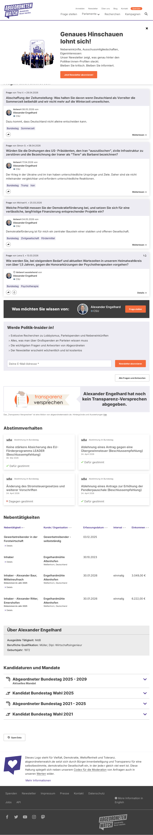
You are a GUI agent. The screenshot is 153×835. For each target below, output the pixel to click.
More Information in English (129, 800)
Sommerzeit (27, 128)
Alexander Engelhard (25, 112)
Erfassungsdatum (95, 527)
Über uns (105, 8)
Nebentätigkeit (14, 527)
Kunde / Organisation (58, 527)
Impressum (48, 793)
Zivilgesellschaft (30, 238)
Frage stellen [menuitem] (69, 14)
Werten (41, 773)
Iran (33, 185)
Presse (64, 793)
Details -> (142, 292)
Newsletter (93, 8)
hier (105, 414)
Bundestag (13, 128)
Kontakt (124, 8)
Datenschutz (96, 793)
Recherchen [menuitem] (112, 14)
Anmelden (80, 8)
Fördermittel (48, 238)
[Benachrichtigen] (14, 292)
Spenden (136, 8)
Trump (24, 185)
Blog (115, 8)
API (18, 802)
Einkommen (140, 527)
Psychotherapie (29, 286)
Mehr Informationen (38, 780)
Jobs (8, 802)
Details (10, 546)
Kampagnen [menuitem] (132, 14)
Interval (119, 527)
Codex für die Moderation (90, 769)
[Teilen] (8, 134)
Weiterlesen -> (139, 135)
